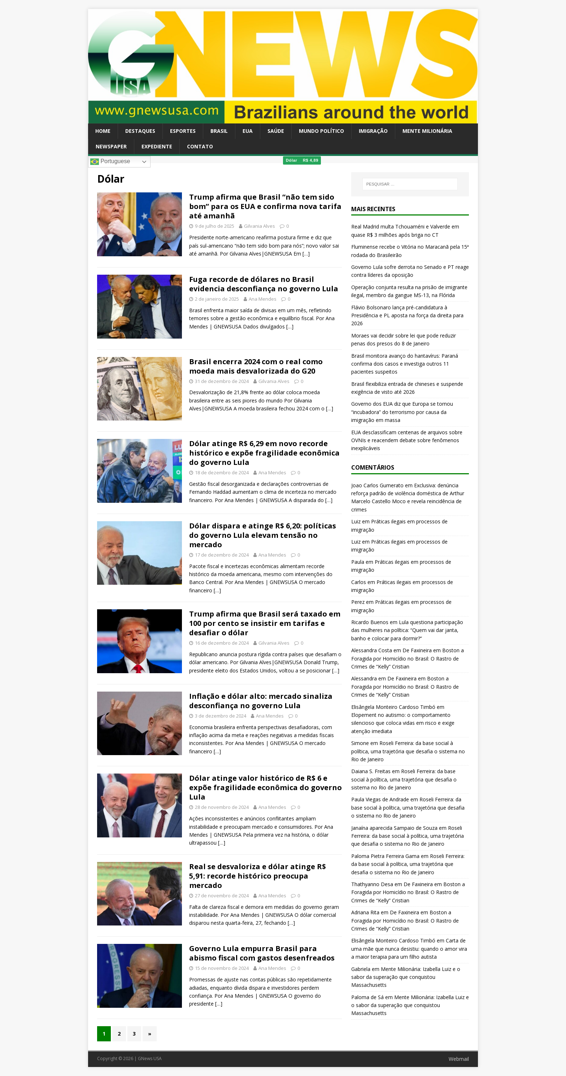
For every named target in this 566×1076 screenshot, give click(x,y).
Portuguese (110, 161)
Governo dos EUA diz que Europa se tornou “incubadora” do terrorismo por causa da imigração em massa (402, 411)
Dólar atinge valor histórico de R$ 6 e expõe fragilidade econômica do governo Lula (265, 787)
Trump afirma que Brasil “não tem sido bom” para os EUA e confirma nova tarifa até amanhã (265, 206)
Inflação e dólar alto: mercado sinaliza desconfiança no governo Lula (260, 700)
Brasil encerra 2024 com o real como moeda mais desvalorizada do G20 (256, 366)
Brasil (219, 130)
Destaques (140, 130)
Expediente (157, 146)
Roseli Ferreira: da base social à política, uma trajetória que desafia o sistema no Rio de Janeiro (408, 751)
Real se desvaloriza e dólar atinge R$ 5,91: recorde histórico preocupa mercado (257, 876)
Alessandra (364, 678)
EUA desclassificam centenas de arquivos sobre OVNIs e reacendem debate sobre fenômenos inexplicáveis (406, 440)
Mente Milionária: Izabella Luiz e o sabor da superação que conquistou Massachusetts (405, 977)
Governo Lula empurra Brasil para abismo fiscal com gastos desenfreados (262, 953)
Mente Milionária (427, 130)
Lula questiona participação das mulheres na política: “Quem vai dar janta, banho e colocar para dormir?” (407, 630)
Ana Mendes (263, 299)
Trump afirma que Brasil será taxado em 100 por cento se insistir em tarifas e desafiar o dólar (264, 623)
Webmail (459, 1058)
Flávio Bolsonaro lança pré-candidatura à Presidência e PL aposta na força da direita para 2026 (407, 315)
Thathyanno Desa (372, 884)
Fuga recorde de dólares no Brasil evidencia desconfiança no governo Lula (263, 283)
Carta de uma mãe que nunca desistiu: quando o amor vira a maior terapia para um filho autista (409, 948)
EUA (248, 130)
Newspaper (111, 146)
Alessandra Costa (371, 650)
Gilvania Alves (259, 226)
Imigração (373, 130)
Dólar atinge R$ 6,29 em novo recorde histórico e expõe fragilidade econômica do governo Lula (264, 453)
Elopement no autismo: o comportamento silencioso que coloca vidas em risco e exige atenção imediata (402, 723)
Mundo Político (321, 130)
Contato (200, 146)
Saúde (275, 130)
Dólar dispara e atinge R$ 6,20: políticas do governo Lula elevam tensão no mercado (262, 535)
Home (102, 130)
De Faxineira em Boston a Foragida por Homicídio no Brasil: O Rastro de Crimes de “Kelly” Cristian (407, 658)
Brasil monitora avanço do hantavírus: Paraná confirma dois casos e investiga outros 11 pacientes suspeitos (404, 363)
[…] (306, 253)
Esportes (183, 130)
